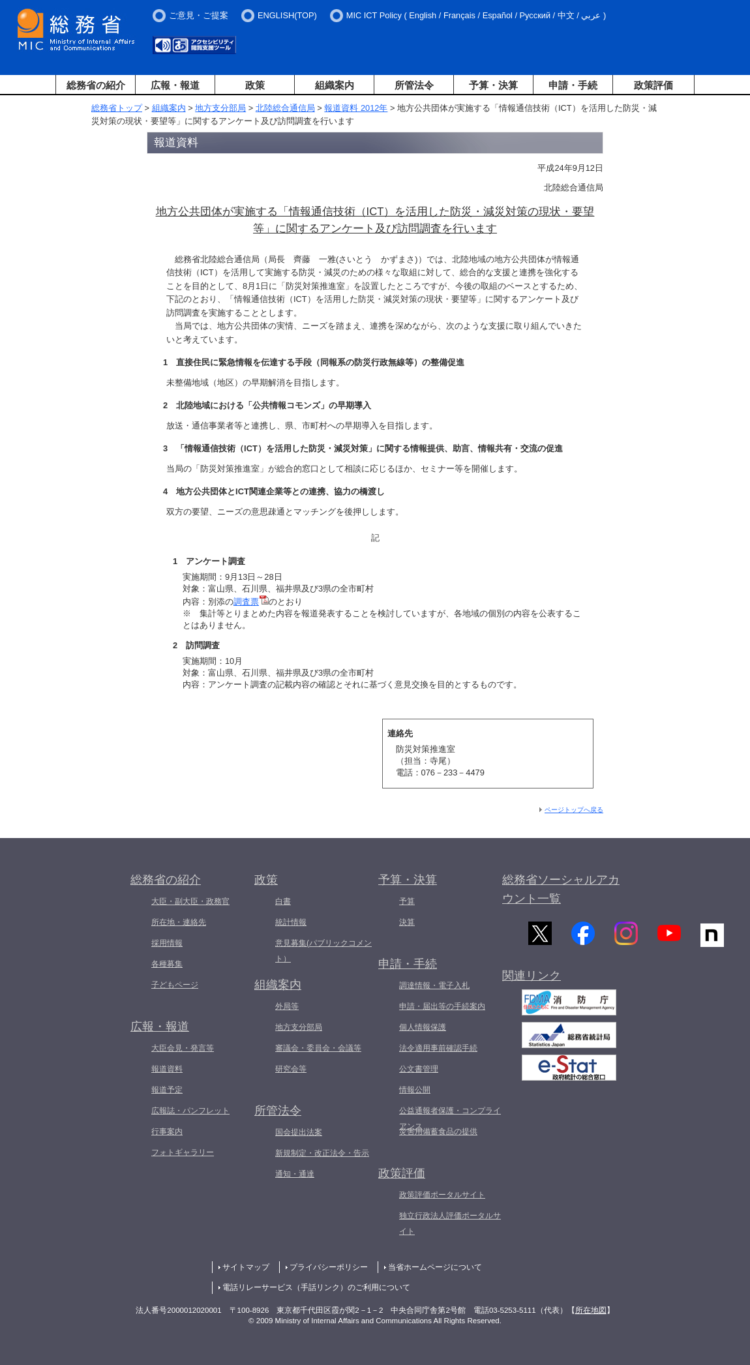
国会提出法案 (298, 1132)
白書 (283, 901)
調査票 (251, 602)
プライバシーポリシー (329, 1267)
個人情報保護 (422, 1027)
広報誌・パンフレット (190, 1110)
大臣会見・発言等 (182, 1048)
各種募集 (167, 963)
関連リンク (531, 981)
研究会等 (291, 1068)
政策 (255, 85)
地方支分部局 (220, 108)
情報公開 (414, 1089)
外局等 (287, 1006)
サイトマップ (245, 1267)
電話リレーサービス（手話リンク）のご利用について (316, 1287)
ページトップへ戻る (574, 809)
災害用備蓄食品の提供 (438, 1131)
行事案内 (167, 1131)
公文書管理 (418, 1068)
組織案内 (334, 85)
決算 (407, 922)
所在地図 (591, 1310)
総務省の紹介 (96, 85)
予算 (407, 901)
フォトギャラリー (182, 1152)
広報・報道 (175, 85)
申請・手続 (572, 85)
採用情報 (167, 943)
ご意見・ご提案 (198, 15)
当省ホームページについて (435, 1267)
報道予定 (167, 1089)
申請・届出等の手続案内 (442, 1006)
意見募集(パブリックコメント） (323, 950)
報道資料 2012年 (355, 108)
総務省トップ (116, 108)
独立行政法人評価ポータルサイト (450, 1223)
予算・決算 (493, 85)
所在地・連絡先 (178, 922)
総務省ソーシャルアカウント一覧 (561, 889)
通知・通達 (294, 1173)
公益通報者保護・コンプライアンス (450, 1118)
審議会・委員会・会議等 (318, 1048)
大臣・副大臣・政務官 (190, 901)
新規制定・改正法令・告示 (322, 1153)
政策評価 (653, 85)
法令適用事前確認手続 (438, 1048)
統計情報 (291, 922)
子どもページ (174, 984)
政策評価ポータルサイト (442, 1194)
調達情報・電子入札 (434, 985)
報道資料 (167, 1068)
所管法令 (414, 85)
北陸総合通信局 (285, 108)
